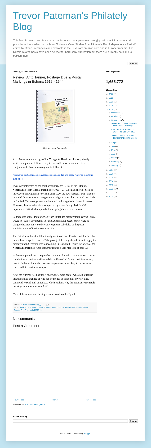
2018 (111, 109)
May (113, 150)
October (115, 116)
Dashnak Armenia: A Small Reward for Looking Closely (124, 137)
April (113, 154)
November (116, 113)
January (115, 165)
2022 (111, 94)
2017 (111, 170)
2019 (111, 105)
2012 (111, 189)
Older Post (91, 400)
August (114, 142)
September (116, 120)
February (115, 161)
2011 (111, 193)
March (114, 158)
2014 (111, 181)
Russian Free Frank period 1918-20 (27, 310)
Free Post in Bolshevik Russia (76, 307)
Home (55, 400)
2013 (111, 185)
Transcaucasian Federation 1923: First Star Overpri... (123, 130)
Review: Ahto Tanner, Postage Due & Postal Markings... (124, 124)
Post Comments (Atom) (35, 404)
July (113, 146)
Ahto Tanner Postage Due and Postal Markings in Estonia (42, 307)
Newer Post (19, 400)
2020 (111, 102)
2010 (111, 196)
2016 (111, 174)
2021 (111, 98)
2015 (111, 177)
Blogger (87, 434)
